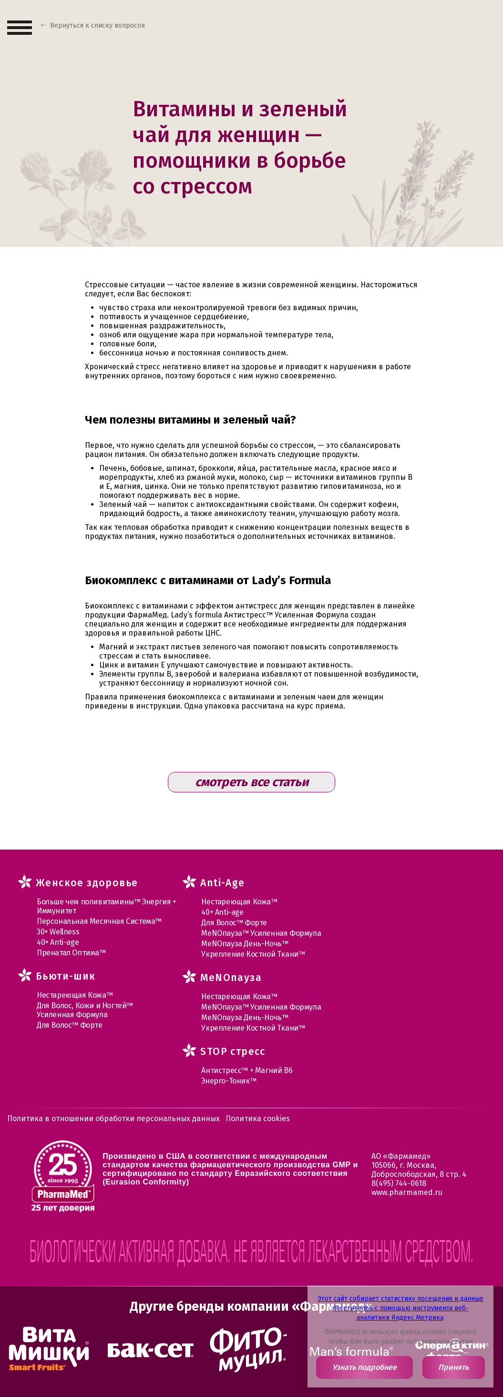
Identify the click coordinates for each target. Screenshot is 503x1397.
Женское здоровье (87, 883)
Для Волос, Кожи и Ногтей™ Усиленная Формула (85, 1010)
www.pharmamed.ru (406, 1192)
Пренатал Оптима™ (71, 952)
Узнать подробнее (364, 1367)
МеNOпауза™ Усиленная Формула (261, 933)
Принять (453, 1367)
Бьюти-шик (66, 976)
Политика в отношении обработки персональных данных (113, 1118)
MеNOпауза (231, 978)
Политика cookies (258, 1118)
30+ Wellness (58, 931)
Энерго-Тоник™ (228, 1080)
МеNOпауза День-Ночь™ (244, 943)
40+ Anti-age (58, 942)
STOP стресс (232, 1051)
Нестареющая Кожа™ (75, 995)
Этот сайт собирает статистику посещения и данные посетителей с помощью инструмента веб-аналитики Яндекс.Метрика (400, 1308)
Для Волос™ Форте (70, 1025)
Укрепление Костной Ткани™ (253, 954)
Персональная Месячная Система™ (99, 921)
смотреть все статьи (251, 782)
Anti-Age (222, 883)
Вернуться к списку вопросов (97, 25)
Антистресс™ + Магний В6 (246, 1070)
